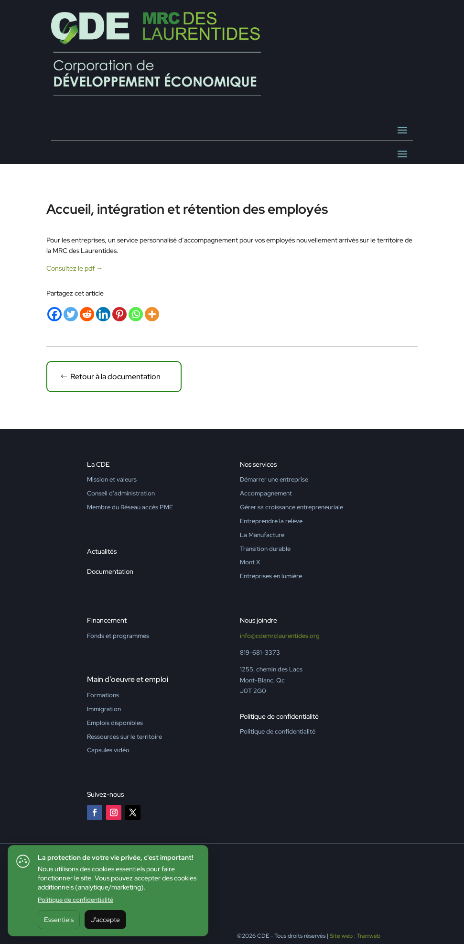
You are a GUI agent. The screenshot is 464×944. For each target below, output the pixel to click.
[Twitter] (71, 314)
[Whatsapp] (136, 314)
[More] (152, 314)
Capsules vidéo (108, 750)
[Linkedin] (103, 314)
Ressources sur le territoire (124, 737)
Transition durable (265, 549)
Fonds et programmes (118, 636)
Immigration (104, 709)
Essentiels (59, 919)
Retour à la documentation (115, 377)
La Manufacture (262, 535)
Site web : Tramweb (355, 936)
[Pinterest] (119, 314)
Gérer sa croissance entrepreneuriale (291, 507)
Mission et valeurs (112, 479)
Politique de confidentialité (75, 900)
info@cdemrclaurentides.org (280, 636)
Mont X (250, 562)
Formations (103, 695)
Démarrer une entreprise (274, 479)
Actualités (102, 551)
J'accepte (105, 919)
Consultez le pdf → (74, 268)
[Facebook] (54, 314)
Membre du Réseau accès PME (130, 507)
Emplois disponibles (115, 723)
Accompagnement (266, 493)
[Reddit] (87, 314)
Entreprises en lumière (271, 576)
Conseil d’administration (121, 493)
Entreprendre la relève (271, 521)
